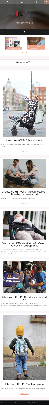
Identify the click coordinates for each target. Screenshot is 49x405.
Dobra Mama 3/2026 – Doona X (14, 48)
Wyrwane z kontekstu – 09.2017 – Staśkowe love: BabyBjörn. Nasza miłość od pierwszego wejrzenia (24, 193)
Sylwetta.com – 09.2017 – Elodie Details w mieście (24, 140)
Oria (29, 402)
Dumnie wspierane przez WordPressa (11, 402)
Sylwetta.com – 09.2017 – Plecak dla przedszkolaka (24, 384)
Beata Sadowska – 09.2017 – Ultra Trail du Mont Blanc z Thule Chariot (25, 298)
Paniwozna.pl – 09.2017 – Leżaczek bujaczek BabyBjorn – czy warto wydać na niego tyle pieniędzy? (24, 244)
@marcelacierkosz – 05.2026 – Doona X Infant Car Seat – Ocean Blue (36, 47)
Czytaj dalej (24, 151)
